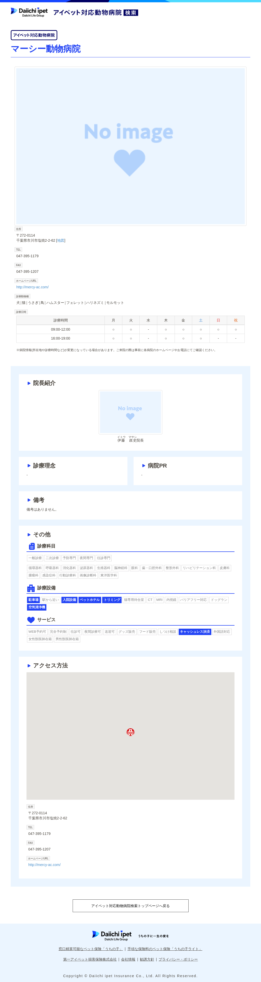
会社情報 (128, 959)
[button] (130, 732)
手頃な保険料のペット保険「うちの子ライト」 (164, 949)
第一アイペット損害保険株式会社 (90, 959)
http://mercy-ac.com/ (32, 287)
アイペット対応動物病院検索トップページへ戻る (130, 906)
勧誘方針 (147, 959)
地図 (60, 240)
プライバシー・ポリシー (178, 959)
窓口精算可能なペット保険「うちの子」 (91, 949)
